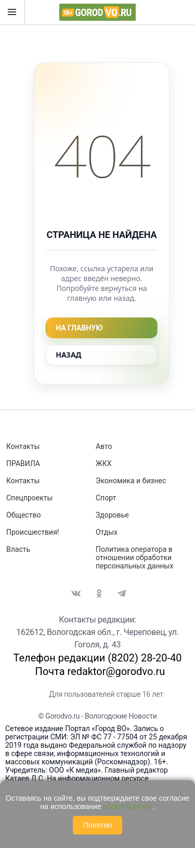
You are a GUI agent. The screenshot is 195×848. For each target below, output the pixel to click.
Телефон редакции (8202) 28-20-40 (98, 658)
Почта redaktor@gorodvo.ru (100, 671)
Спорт (106, 498)
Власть (18, 549)
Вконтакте (76, 593)
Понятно (97, 825)
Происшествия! (32, 532)
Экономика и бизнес (131, 480)
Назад (68, 355)
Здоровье (112, 515)
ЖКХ (103, 463)
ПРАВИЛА (23, 463)
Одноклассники (99, 593)
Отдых (107, 532)
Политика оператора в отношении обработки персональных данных (134, 557)
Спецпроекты (29, 498)
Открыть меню (12, 12)
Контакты (23, 446)
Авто (104, 446)
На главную (79, 328)
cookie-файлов (128, 806)
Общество (23, 515)
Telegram (121, 593)
